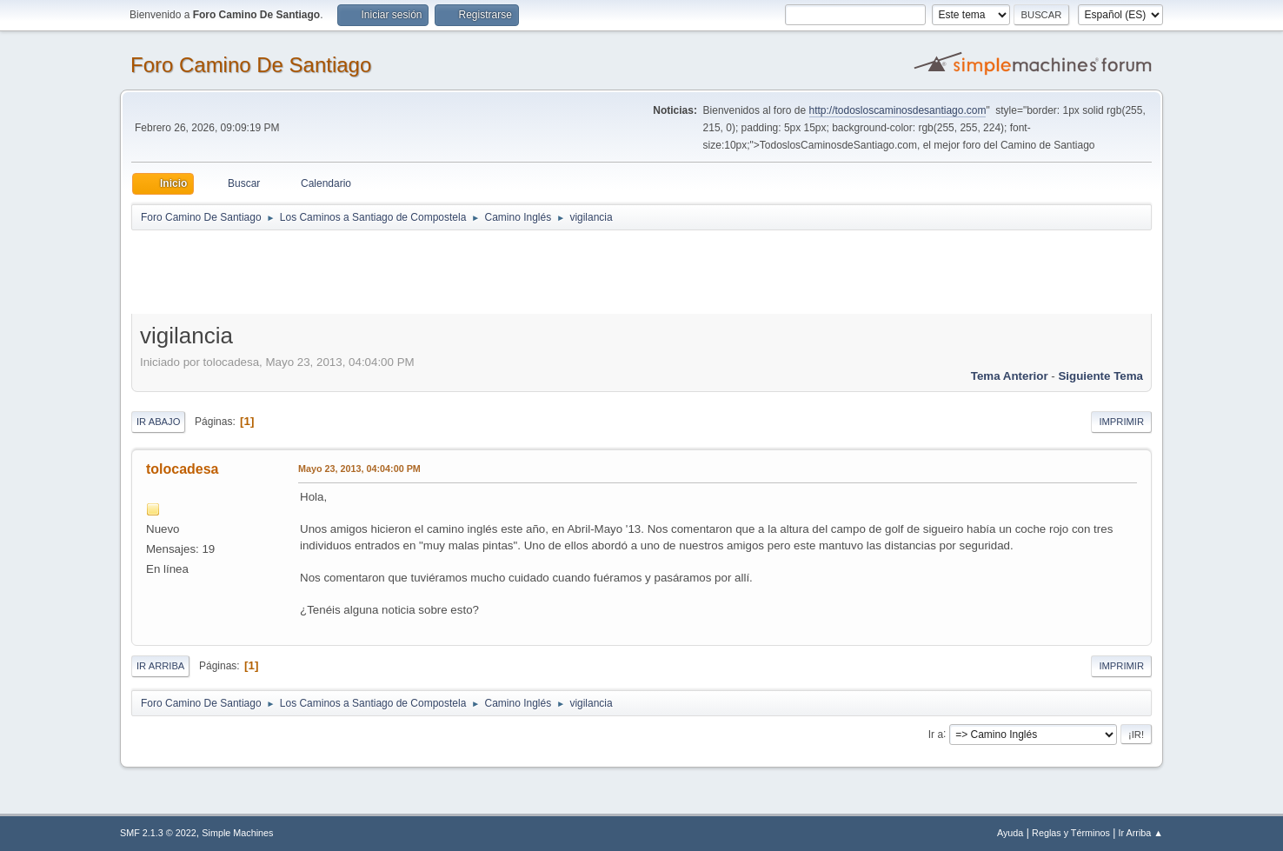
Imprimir (1121, 421)
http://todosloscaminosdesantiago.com (898, 110)
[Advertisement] (437, 271)
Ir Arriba (160, 666)
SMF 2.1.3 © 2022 (158, 833)
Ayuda (1010, 833)
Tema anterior (1009, 375)
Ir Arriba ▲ (1141, 833)
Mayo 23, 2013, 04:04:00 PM (359, 468)
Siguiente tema (1100, 375)
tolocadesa (182, 469)
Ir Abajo (158, 421)
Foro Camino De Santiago (250, 64)
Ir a (935, 734)
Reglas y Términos (1071, 833)
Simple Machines (237, 833)
